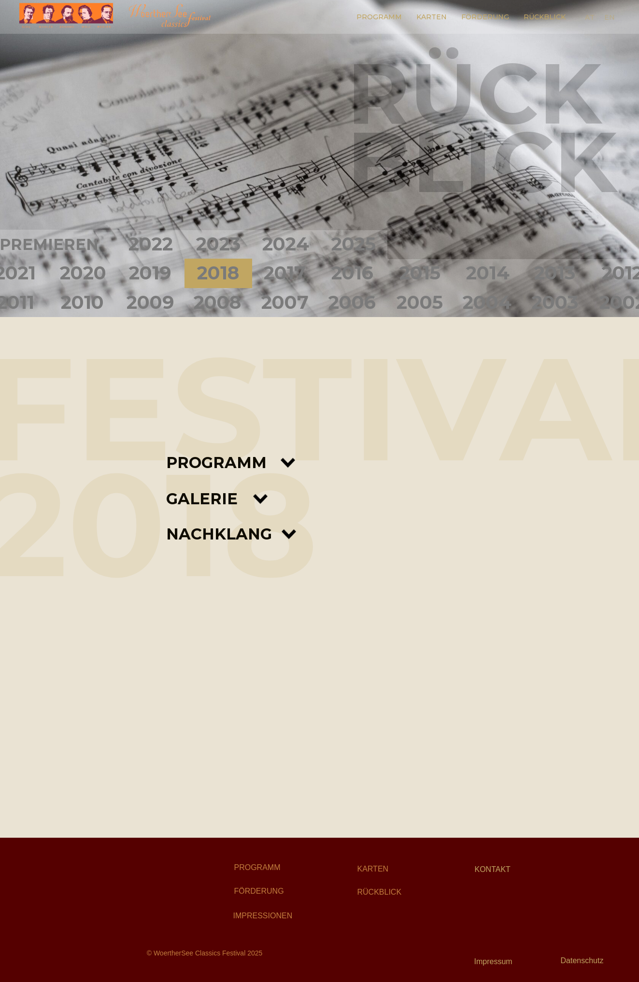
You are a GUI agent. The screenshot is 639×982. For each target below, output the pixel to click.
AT (590, 17)
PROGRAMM (379, 17)
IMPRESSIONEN (263, 916)
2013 (554, 273)
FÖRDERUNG (485, 17)
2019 (150, 273)
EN (609, 17)
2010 (82, 302)
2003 (555, 302)
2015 (419, 273)
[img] (103, 879)
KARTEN (431, 17)
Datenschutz (582, 960)
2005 (420, 302)
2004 (487, 302)
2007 (285, 302)
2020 (83, 273)
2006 (352, 302)
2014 (488, 273)
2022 (150, 244)
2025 (353, 244)
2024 (285, 244)
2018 (218, 273)
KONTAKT (493, 869)
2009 (150, 302)
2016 (352, 273)
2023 (218, 244)
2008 (217, 302)
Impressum (493, 961)
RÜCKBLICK (545, 17)
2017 (285, 273)
